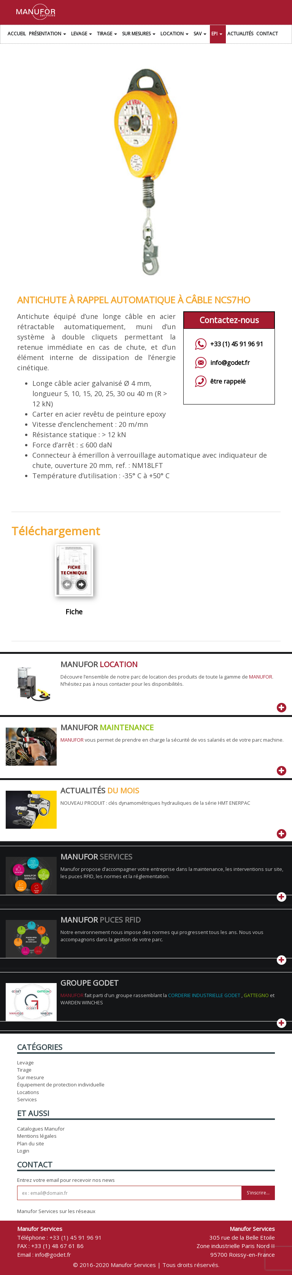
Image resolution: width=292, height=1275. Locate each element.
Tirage (108, 34)
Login (23, 1150)
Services (27, 1099)
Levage (82, 34)
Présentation (48, 34)
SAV (201, 34)
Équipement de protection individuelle (61, 1084)
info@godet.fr (230, 362)
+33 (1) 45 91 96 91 (236, 344)
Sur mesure (30, 1077)
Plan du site (30, 1143)
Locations (28, 1092)
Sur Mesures (139, 34)
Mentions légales (37, 1135)
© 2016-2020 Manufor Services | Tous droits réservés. (146, 1265)
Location (175, 34)
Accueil (17, 33)
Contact (267, 33)
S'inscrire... (258, 1192)
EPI (217, 34)
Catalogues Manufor (41, 1128)
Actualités (240, 33)
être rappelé (228, 381)
